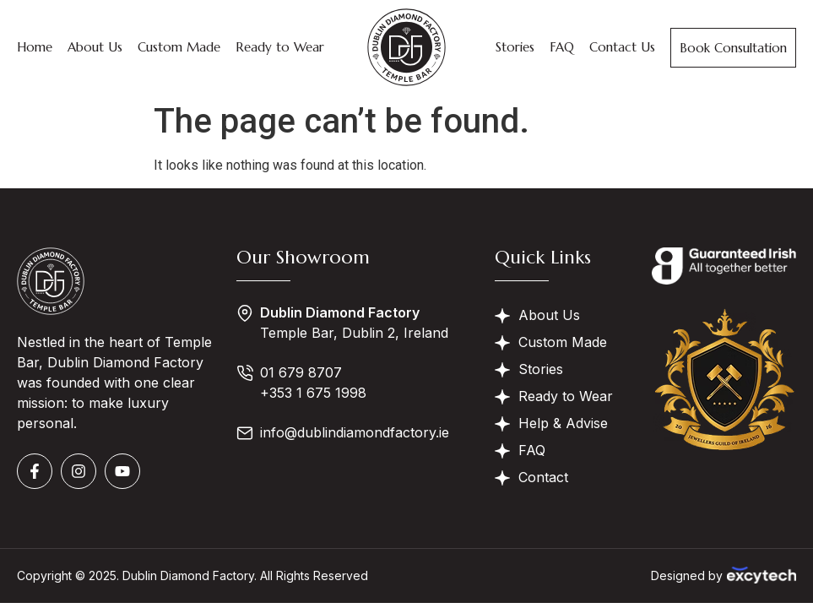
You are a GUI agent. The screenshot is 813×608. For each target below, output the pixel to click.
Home (34, 47)
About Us (95, 47)
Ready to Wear (280, 47)
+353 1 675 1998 (313, 392)
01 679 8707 (301, 372)
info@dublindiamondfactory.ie (354, 432)
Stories (515, 47)
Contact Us (622, 47)
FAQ (562, 47)
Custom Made (179, 47)
